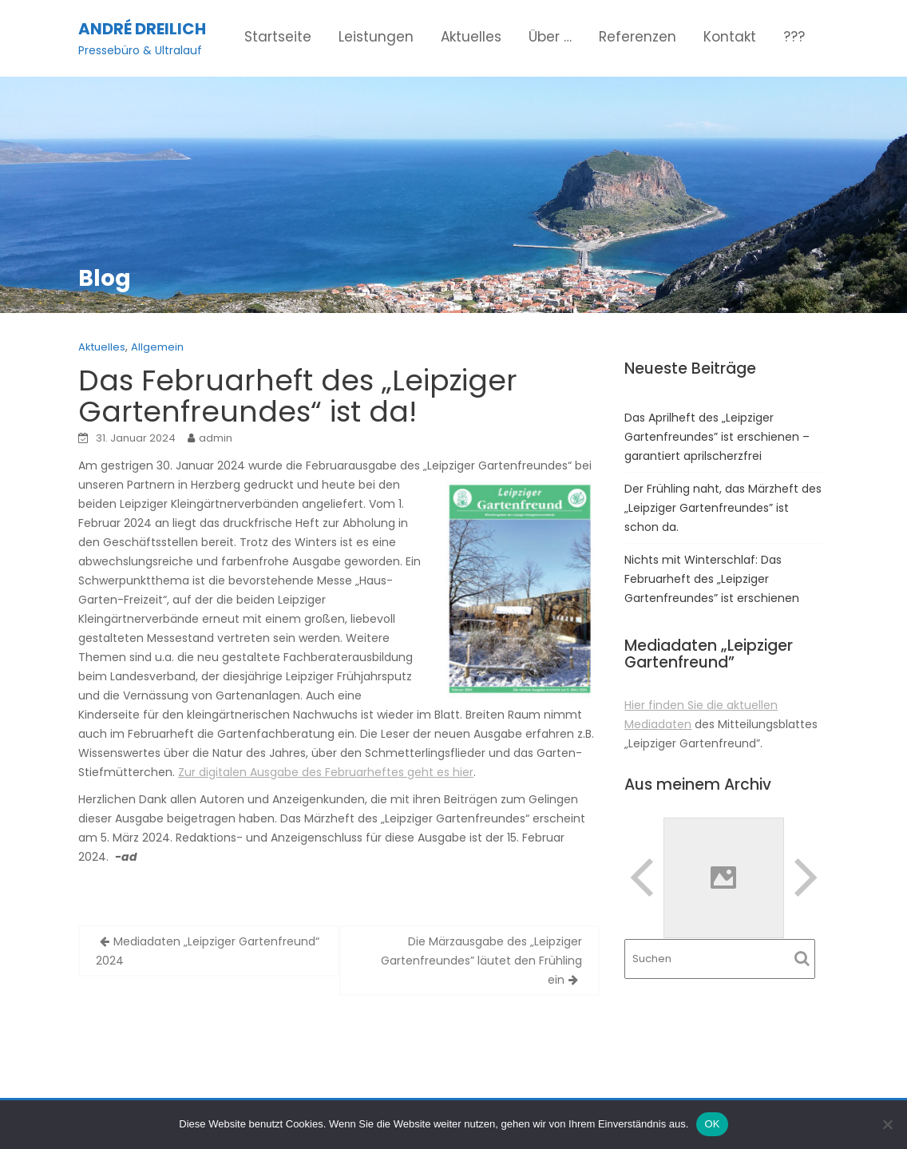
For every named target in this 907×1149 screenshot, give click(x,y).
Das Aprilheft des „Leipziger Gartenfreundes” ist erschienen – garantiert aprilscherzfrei (717, 437)
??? (794, 36)
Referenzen (637, 36)
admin (215, 438)
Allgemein (157, 347)
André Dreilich (142, 29)
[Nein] (887, 1124)
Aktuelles (471, 36)
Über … (550, 36)
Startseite (277, 36)
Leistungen (376, 36)
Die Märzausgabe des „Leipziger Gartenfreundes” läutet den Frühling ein (481, 960)
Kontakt (729, 36)
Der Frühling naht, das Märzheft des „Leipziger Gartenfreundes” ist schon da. (723, 508)
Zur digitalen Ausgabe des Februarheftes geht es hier (325, 772)
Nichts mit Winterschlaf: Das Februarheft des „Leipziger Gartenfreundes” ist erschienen (711, 579)
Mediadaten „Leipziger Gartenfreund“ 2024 (207, 951)
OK (711, 1124)
